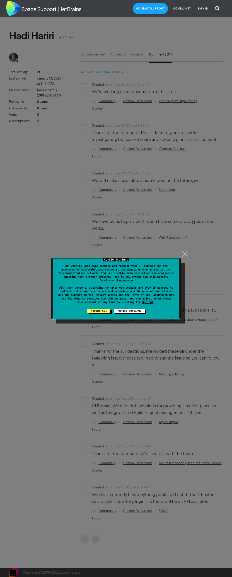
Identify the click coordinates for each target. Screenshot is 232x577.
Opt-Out (147, 302)
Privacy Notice (106, 295)
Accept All (99, 311)
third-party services (83, 298)
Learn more (125, 280)
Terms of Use (140, 295)
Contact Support (150, 8)
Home (13, 8)
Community (182, 8)
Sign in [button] (203, 8)
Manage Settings (129, 311)
